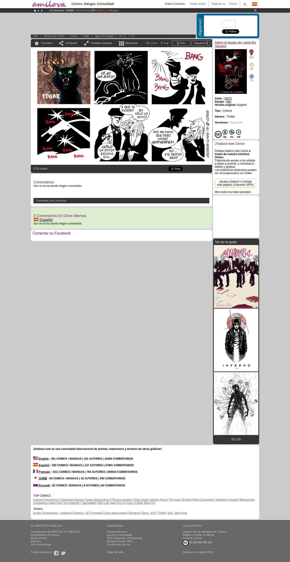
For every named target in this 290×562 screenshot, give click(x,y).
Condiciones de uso (118, 544)
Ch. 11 (122, 36)
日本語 (40, 478)
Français (41, 471)
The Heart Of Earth (180, 499)
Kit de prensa (39, 538)
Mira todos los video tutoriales (233, 192)
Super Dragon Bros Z (98, 499)
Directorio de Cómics (54, 36)
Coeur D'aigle (135, 503)
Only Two (62, 503)
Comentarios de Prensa (45, 535)
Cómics (74, 36)
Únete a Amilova (174, 3)
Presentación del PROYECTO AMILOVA (55, 531)
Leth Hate (110, 503)
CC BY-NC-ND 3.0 (197, 543)
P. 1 (133, 36)
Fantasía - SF (81, 513)
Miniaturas (131, 43)
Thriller (86, 36)
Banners (36, 541)
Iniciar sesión (198, 3)
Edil (100, 503)
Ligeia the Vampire (104, 36)
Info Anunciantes (41, 544)
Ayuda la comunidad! (119, 535)
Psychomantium (122, 499)
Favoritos (46, 43)
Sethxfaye (221, 499)
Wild (147, 503)
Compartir (71, 43)
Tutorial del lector (117, 531)
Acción (37, 513)
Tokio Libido (141, 499)
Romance (134, 513)
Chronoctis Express (72, 499)
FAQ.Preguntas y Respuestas (125, 538)
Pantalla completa (101, 43)
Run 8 (121, 503)
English (41, 458)
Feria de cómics (192, 538)
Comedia (96, 513)
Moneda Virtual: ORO (120, 541)
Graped (233, 499)
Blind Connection (203, 499)
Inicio (35, 36)
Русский (41, 485)
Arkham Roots (158, 499)
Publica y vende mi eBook (198, 535)
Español (43, 220)
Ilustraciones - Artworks (57, 513)
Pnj (153, 503)
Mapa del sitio (115, 552)
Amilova (38, 499)
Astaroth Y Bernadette (83, 503)
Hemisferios (51, 499)
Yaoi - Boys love (177, 513)
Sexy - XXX (149, 513)
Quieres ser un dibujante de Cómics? (205, 531)
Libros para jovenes (115, 513)
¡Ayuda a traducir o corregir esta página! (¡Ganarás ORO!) (235, 183)
